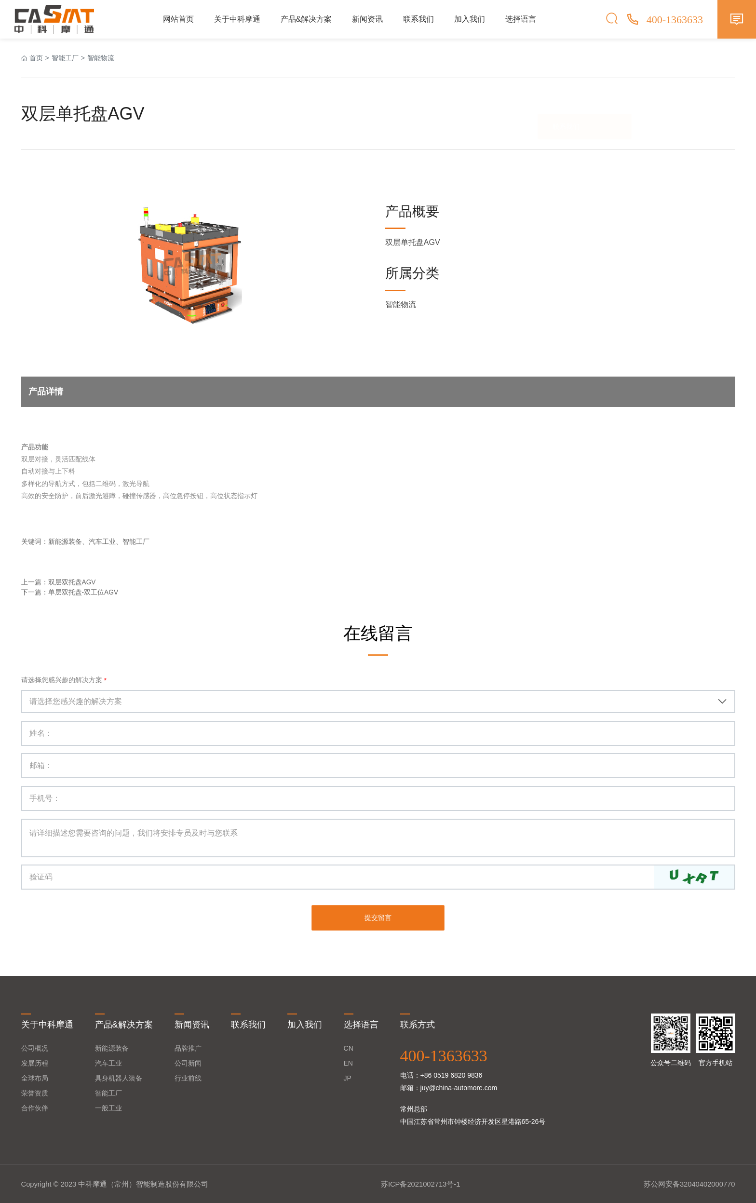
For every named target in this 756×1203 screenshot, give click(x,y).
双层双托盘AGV (72, 582)
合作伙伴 (34, 1107)
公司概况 (34, 1047)
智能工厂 (65, 58)
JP (347, 1077)
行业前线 (188, 1077)
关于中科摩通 (237, 19)
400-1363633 (443, 1055)
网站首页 (178, 19)
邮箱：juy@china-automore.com (449, 1087)
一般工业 (108, 1107)
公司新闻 (188, 1062)
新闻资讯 (367, 19)
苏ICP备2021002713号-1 (420, 1183)
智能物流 (100, 58)
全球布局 (34, 1077)
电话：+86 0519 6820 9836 (441, 1074)
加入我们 (469, 19)
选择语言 (520, 19)
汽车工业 (108, 1062)
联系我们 (418, 19)
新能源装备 (112, 1047)
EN (348, 1062)
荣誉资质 (34, 1092)
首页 (36, 58)
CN (348, 1047)
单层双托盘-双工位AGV (83, 592)
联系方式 (417, 1024)
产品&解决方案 (306, 19)
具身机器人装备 (118, 1077)
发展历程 (34, 1062)
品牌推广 (188, 1047)
